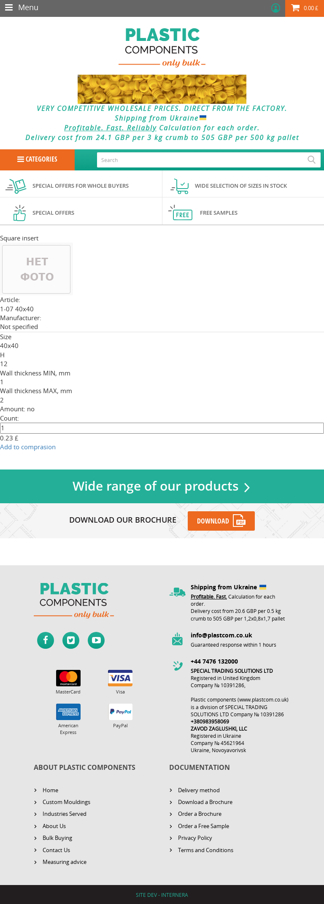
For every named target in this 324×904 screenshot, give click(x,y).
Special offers (53, 212)
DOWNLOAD (213, 520)
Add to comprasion (28, 447)
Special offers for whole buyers (80, 185)
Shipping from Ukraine (162, 118)
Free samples (219, 212)
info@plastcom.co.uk (221, 635)
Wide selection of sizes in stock (241, 185)
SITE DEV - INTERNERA (162, 894)
